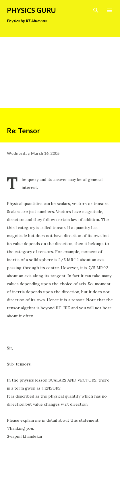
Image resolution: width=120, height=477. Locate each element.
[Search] (95, 10)
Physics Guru (31, 10)
